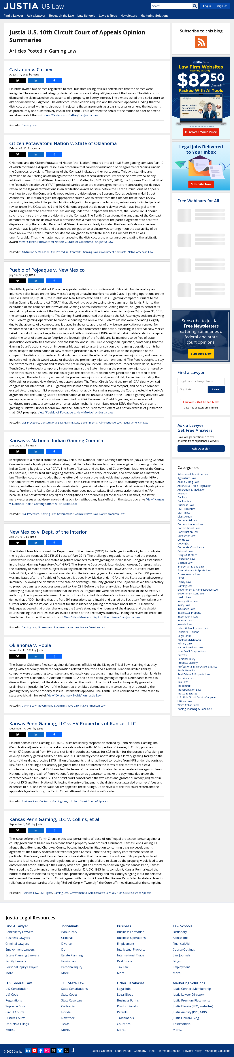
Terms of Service (169, 1050)
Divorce (66, 944)
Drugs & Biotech (187, 555)
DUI (64, 949)
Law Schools (86, 15)
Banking (182, 497)
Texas (65, 1024)
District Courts (15, 1018)
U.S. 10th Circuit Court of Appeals (88, 801)
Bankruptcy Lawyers (19, 932)
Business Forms (128, 1000)
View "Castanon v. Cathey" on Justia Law (71, 115)
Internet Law (185, 620)
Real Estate (124, 961)
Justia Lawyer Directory (189, 995)
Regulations (13, 1000)
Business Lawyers (17, 938)
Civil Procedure (60, 252)
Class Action (185, 516)
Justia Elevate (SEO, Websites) (193, 1006)
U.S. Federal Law (18, 983)
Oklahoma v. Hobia (30, 645)
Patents (182, 655)
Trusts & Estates (187, 693)
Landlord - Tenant (188, 632)
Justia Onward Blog (186, 1018)
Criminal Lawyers (17, 944)
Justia (18, 1051)
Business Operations (131, 938)
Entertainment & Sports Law (194, 570)
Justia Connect (102, 1050)
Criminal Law (185, 551)
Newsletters (129, 15)
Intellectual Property (189, 612)
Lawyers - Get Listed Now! (201, 402)
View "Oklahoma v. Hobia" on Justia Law (74, 695)
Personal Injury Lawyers (22, 967)
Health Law (184, 597)
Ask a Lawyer (36, 15)
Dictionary (180, 932)
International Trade (130, 955)
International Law (188, 616)
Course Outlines (184, 949)
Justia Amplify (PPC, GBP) (190, 1012)
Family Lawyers (15, 961)
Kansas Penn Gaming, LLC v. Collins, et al (54, 819)
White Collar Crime (188, 705)
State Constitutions (74, 989)
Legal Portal (123, 1050)
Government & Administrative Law (101, 422)
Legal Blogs (125, 995)
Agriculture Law (187, 478)
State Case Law (71, 1000)
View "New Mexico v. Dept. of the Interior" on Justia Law (102, 617)
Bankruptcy (184, 501)
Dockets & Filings (17, 1024)
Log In (207, 6)
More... (10, 973)
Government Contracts (112, 252)
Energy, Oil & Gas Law (191, 566)
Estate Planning (72, 955)
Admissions (180, 938)
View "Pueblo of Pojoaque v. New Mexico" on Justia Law (75, 412)
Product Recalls (127, 1006)
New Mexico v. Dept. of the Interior (48, 532)
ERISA (181, 578)
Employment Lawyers (20, 949)
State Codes (69, 995)
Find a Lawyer (13, 15)
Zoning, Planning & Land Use (195, 709)
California (68, 1006)
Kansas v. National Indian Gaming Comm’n (56, 440)
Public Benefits (186, 670)
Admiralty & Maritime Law (193, 474)
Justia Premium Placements (191, 1000)
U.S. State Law (72, 983)
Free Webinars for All (198, 200)
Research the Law (61, 15)
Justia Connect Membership (192, 989)
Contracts (76, 252)
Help (152, 1050)
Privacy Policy (192, 1050)
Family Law (184, 582)
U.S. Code (11, 995)
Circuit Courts (14, 1012)
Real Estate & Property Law (194, 674)
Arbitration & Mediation (36, 252)
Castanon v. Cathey (30, 69)
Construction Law (188, 532)
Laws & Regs (108, 15)
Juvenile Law (185, 624)
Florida (66, 1012)
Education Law (186, 559)
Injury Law (184, 605)
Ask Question (201, 448)
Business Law (30, 801)
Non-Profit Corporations (192, 651)
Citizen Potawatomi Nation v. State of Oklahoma (63, 143)
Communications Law (190, 524)
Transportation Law (189, 689)
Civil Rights (45, 893)
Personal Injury (186, 659)
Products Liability (188, 662)
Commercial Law (187, 520)
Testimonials (181, 1024)
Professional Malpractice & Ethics (197, 666)
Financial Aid (181, 944)
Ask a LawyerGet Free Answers (195, 427)
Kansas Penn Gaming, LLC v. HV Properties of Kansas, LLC (72, 723)
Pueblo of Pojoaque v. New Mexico (47, 270)
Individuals (70, 926)
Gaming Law (29, 125)
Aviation (182, 493)
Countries (124, 1024)
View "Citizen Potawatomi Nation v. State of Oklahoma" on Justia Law (66, 242)
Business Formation (130, 932)
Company (140, 1050)
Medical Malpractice (189, 639)
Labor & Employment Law (193, 628)
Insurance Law (186, 609)
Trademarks (125, 1018)
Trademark (184, 686)
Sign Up (222, 6)
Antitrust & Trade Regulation (194, 485)
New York (68, 1018)
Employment (125, 944)
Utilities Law (185, 701)
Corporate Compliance (191, 547)
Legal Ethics (185, 635)
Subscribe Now (201, 353)
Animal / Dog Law (188, 482)
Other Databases (130, 983)
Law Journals (181, 955)
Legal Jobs (124, 989)
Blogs (177, 961)
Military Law (185, 643)
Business (124, 926)
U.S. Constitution (16, 989)
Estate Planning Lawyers (22, 955)
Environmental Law (189, 574)
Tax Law (183, 682)
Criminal (67, 938)
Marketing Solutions (155, 15)
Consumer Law (186, 535)
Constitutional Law (52, 422)
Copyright (183, 543)
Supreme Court (16, 1006)
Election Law (185, 562)
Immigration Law (188, 601)
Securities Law (186, 678)
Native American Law (140, 252)
